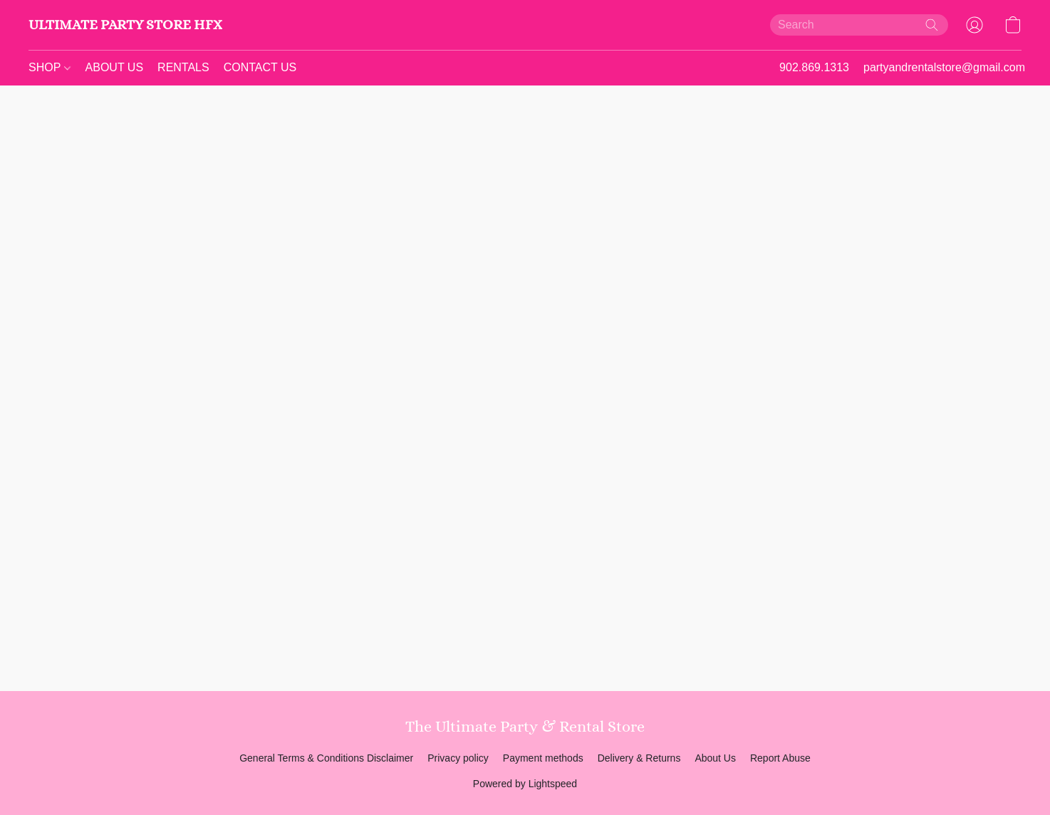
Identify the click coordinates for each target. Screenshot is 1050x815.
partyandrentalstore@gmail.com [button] (944, 67)
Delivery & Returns (639, 758)
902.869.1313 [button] (814, 67)
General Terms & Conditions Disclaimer (326, 758)
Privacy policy (458, 758)
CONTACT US (260, 67)
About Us (715, 758)
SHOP (49, 67)
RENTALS (183, 67)
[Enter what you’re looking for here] (859, 25)
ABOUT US (114, 67)
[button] (125, 25)
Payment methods (543, 758)
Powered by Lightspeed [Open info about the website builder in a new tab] (525, 783)
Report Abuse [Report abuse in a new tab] (780, 758)
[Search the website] (931, 25)
